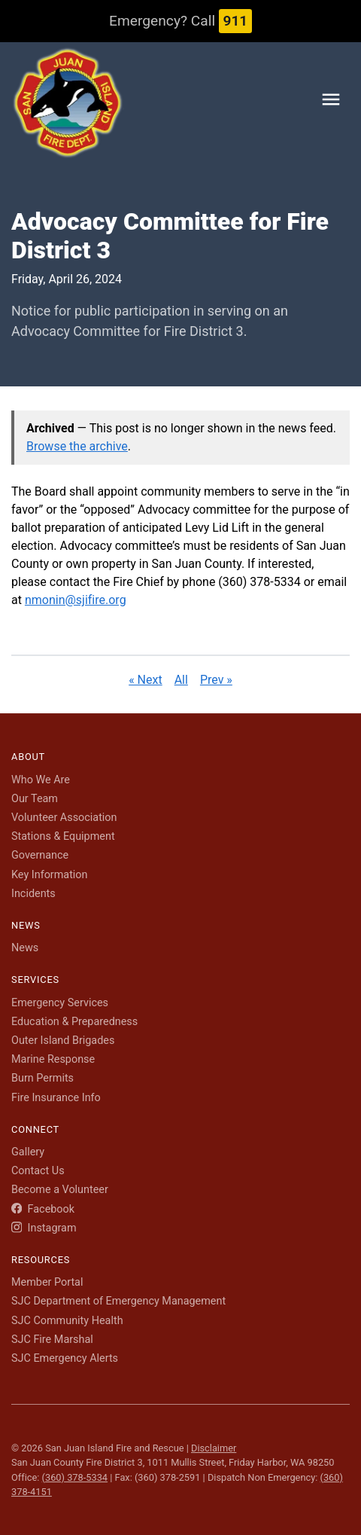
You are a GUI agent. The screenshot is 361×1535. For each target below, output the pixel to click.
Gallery (27, 1152)
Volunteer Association (64, 817)
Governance (39, 855)
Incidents (33, 893)
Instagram (44, 1228)
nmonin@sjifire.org (75, 600)
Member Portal (47, 1282)
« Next (145, 680)
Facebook (42, 1209)
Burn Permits (42, 1078)
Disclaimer (213, 1448)
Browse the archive (77, 446)
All (181, 680)
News (24, 947)
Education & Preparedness (74, 1021)
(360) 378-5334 (75, 1477)
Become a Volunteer (59, 1189)
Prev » (216, 680)
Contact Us (38, 1170)
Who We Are (40, 780)
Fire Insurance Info (56, 1097)
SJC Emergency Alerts (64, 1358)
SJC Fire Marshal (52, 1339)
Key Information (49, 874)
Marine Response (53, 1059)
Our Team (34, 798)
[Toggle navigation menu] (331, 102)
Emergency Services (59, 1002)
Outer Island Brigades (62, 1040)
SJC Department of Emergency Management (118, 1301)
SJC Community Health (67, 1320)
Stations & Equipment (63, 836)
